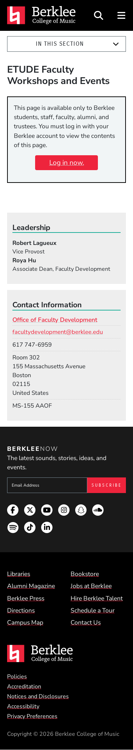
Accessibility (23, 706)
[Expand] (116, 44)
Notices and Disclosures (38, 696)
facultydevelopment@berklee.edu (57, 332)
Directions (21, 610)
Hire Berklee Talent (97, 598)
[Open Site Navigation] (122, 15)
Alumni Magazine (31, 586)
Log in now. (66, 162)
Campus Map (25, 622)
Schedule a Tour (93, 610)
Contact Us (86, 622)
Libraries (18, 574)
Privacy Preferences (32, 716)
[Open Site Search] (98, 15)
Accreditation (24, 686)
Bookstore (85, 574)
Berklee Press (25, 598)
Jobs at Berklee (91, 586)
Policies (17, 677)
